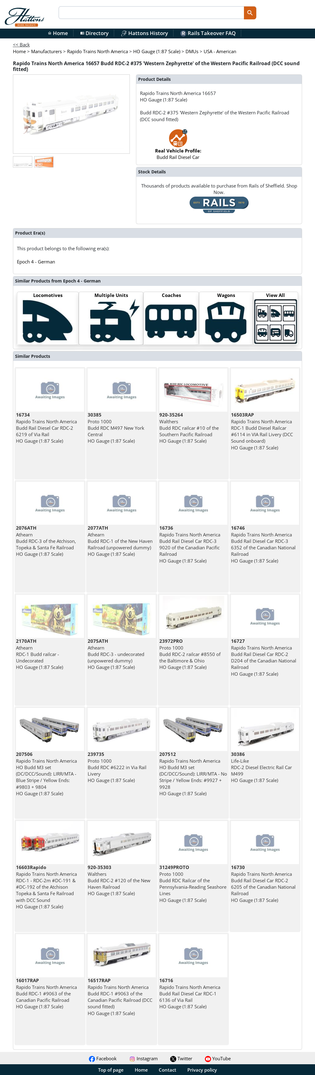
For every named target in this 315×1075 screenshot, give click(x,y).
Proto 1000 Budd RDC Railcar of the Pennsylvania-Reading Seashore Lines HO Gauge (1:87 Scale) (192, 883)
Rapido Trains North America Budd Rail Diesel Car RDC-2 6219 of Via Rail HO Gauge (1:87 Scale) (46, 428)
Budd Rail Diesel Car (178, 147)
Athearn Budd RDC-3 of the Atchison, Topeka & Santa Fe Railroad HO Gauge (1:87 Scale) (46, 541)
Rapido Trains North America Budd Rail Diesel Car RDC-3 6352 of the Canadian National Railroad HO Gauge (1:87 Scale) (263, 544)
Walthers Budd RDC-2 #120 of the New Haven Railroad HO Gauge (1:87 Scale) (119, 880)
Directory (94, 33)
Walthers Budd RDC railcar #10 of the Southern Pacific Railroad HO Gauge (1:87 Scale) (189, 428)
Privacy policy (202, 1070)
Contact (167, 1070)
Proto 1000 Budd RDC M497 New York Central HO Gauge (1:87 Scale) (116, 428)
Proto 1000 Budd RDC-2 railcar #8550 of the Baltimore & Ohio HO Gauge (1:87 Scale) (190, 654)
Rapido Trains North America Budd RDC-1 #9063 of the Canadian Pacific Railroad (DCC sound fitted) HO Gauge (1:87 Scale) (120, 996)
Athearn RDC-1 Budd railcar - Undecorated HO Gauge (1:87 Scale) (39, 654)
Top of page (111, 1070)
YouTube (218, 1058)
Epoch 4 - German (36, 262)
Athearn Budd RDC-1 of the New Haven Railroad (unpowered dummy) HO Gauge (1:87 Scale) (120, 541)
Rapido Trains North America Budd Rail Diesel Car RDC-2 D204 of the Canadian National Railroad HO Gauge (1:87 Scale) (263, 657)
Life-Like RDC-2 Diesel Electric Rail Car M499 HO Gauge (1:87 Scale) (261, 767)
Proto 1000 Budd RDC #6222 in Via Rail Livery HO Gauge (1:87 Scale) (117, 767)
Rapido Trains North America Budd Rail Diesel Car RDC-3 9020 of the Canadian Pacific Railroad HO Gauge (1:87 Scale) (189, 544)
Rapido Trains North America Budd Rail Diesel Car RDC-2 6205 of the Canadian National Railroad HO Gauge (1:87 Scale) (263, 883)
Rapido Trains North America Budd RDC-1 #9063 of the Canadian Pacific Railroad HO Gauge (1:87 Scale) (46, 993)
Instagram (143, 1058)
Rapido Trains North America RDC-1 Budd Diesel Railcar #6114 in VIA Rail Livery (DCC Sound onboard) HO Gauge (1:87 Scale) (262, 431)
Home (58, 33)
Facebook (103, 1058)
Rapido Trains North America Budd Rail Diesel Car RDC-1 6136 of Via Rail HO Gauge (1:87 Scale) (189, 993)
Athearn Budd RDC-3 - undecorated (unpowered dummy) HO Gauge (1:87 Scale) (116, 654)
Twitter (181, 1058)
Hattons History (144, 33)
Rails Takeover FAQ (208, 33)
